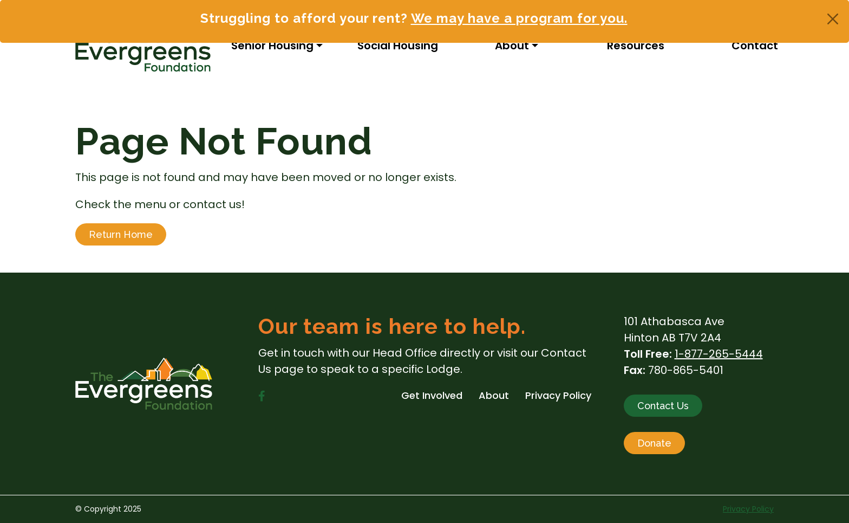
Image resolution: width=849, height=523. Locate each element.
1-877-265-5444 (719, 353)
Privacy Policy (748, 508)
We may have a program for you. (519, 18)
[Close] (833, 19)
